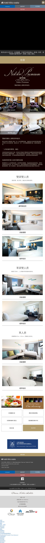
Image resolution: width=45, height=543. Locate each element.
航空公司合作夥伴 (22, 506)
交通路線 (2, 527)
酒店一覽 (22, 497)
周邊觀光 (2, 530)
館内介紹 (2, 526)
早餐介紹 (2, 521)
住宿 (1, 520)
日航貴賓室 (2, 536)
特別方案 (2, 532)
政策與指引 (22, 482)
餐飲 (1, 523)
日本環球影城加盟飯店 (5, 533)
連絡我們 (2, 538)
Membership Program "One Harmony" (9, 535)
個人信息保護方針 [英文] (16, 484)
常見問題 (2, 539)
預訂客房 (2, 542)
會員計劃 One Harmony (22, 499)
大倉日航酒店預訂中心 (22, 502)
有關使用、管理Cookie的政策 (28, 484)
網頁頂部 (22, 454)
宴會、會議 (2, 524)
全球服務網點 (22, 504)
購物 (1, 529)
